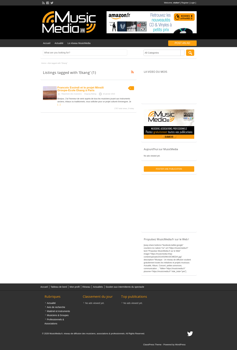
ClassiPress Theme (152, 344)
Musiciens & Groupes (58, 315)
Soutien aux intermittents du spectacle (125, 287)
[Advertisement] (169, 205)
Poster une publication (169, 169)
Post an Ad (182, 43)
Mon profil (75, 287)
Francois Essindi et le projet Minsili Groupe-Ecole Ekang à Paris (80, 89)
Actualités (98, 287)
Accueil (46, 43)
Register (185, 3)
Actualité (59, 43)
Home (43, 63)
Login (192, 3)
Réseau (86, 287)
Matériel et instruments (58, 311)
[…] (59, 104)
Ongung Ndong (90, 94)
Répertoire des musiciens (71, 94)
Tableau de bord (59, 287)
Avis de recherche (56, 307)
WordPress (180, 344)
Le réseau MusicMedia (79, 43)
